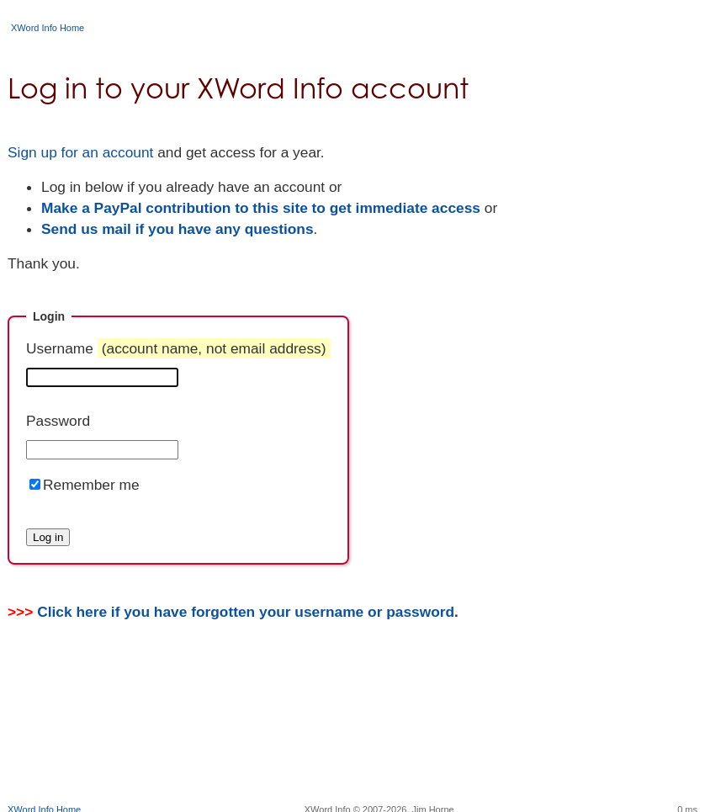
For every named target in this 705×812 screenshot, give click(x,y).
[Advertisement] (352, 749)
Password (58, 420)
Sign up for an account (80, 152)
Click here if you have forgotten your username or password (245, 611)
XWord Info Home (47, 28)
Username (178, 348)
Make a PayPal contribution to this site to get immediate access (260, 207)
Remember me (91, 484)
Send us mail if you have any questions (177, 228)
